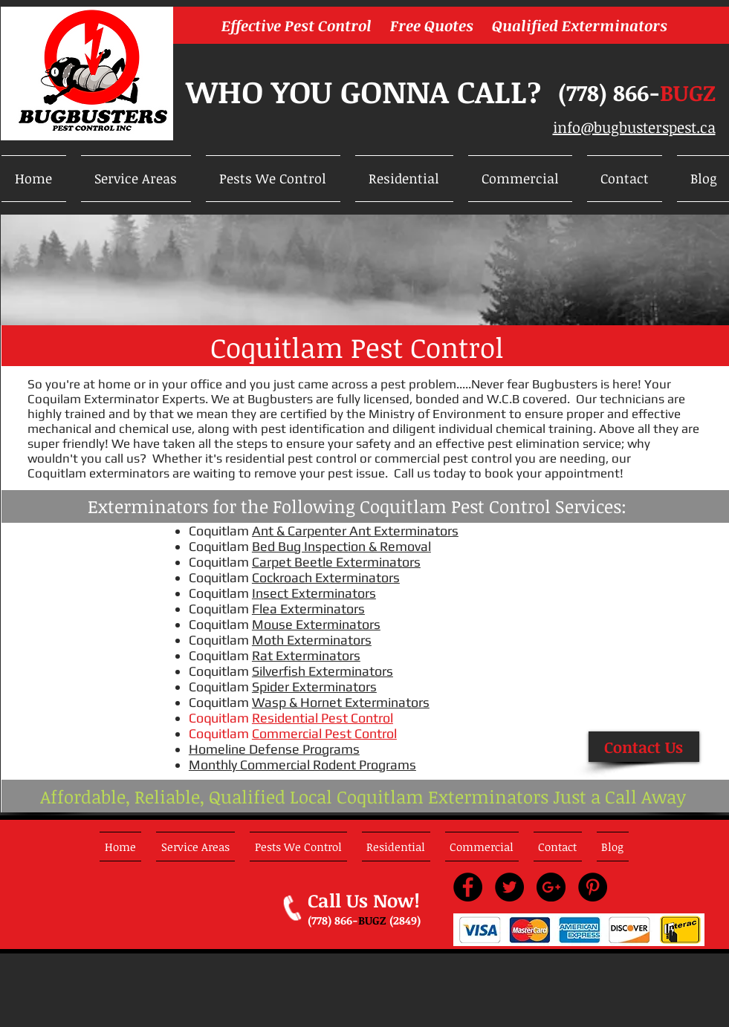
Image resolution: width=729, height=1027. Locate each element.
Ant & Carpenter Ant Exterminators (355, 530)
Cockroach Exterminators (326, 577)
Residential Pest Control (322, 718)
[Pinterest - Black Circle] (592, 887)
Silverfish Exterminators (322, 671)
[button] (136, 178)
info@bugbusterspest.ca (634, 127)
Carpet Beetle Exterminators (336, 562)
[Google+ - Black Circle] (551, 887)
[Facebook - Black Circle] (467, 887)
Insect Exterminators (314, 593)
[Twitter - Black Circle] (509, 887)
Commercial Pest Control (324, 733)
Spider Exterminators (314, 686)
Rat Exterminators (306, 655)
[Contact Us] (644, 746)
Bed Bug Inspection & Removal (341, 546)
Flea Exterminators (308, 608)
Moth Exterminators (312, 640)
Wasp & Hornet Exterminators (341, 702)
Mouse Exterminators (316, 624)
